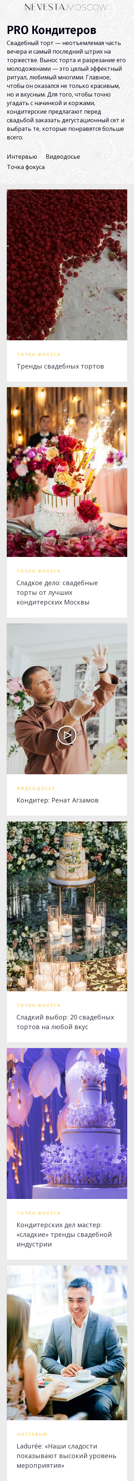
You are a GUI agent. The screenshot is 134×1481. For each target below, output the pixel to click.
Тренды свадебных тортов (60, 366)
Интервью (22, 157)
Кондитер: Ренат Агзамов (57, 800)
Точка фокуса (26, 167)
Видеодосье (63, 157)
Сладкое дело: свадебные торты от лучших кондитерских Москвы (57, 592)
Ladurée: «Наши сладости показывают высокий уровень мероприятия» (66, 1456)
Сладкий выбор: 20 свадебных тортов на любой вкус (65, 1022)
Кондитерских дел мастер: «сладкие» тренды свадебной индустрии (64, 1234)
